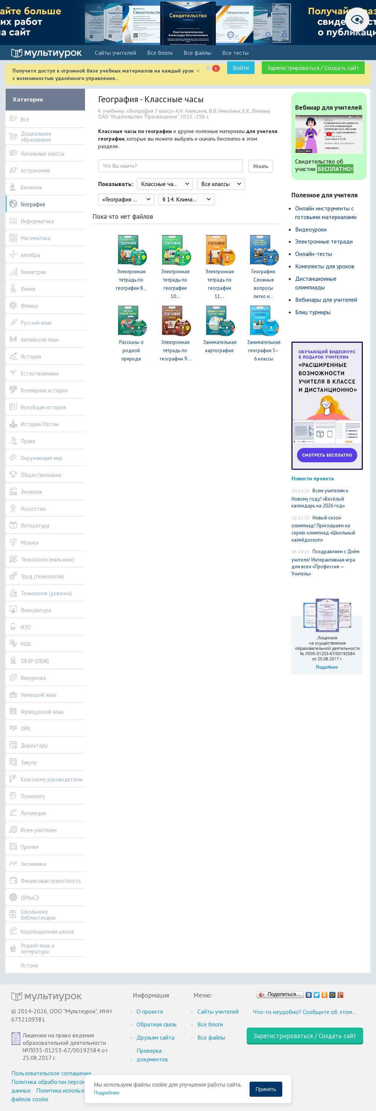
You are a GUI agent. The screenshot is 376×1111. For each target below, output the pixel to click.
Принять (266, 1089)
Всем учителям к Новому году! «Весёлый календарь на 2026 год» (319, 498)
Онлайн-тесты (313, 253)
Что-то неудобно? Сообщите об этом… (304, 1012)
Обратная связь (156, 1024)
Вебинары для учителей (326, 299)
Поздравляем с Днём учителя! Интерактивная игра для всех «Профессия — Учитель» (325, 562)
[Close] (198, 71)
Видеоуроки (311, 229)
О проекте (149, 1011)
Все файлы (197, 52)
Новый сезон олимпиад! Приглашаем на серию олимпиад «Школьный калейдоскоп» (323, 529)
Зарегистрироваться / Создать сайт (313, 67)
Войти (241, 67)
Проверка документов (152, 1055)
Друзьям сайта (155, 1037)
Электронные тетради (324, 241)
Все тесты (235, 52)
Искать (260, 166)
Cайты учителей (115, 52)
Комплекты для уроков (325, 266)
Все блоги (160, 52)
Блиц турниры (313, 312)
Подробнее (106, 1093)
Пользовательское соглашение (51, 1073)
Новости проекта (312, 478)
